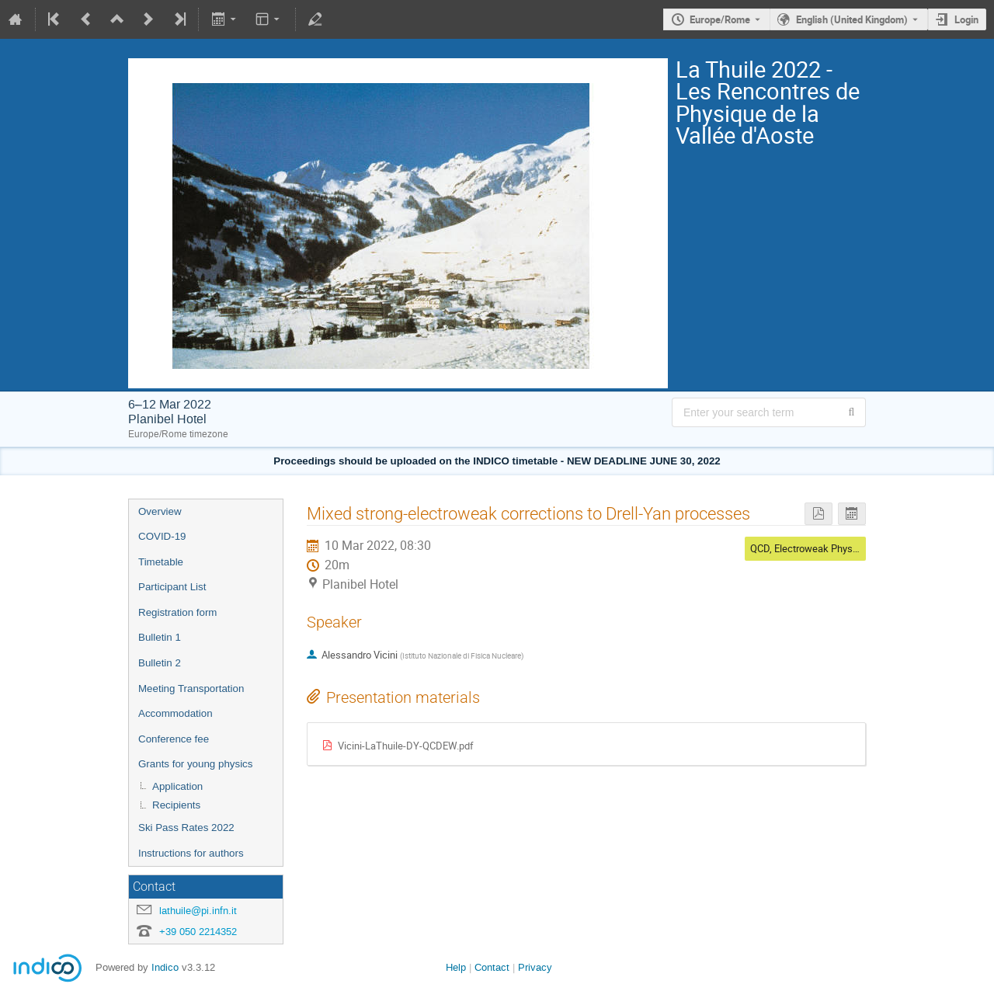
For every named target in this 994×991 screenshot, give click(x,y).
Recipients (176, 805)
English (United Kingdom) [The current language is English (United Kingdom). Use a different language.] (852, 19)
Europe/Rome (720, 19)
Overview (160, 511)
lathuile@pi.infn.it (198, 910)
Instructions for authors (191, 853)
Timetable (160, 562)
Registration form (177, 612)
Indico (165, 967)
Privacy (535, 967)
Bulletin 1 (159, 637)
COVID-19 (162, 536)
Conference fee (173, 739)
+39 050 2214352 (198, 931)
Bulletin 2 (159, 663)
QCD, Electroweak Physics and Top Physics (845, 548)
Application (177, 786)
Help (456, 967)
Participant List (172, 587)
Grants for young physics (195, 764)
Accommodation (175, 713)
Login (966, 19)
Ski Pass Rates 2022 (186, 827)
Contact (491, 967)
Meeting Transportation (191, 688)
